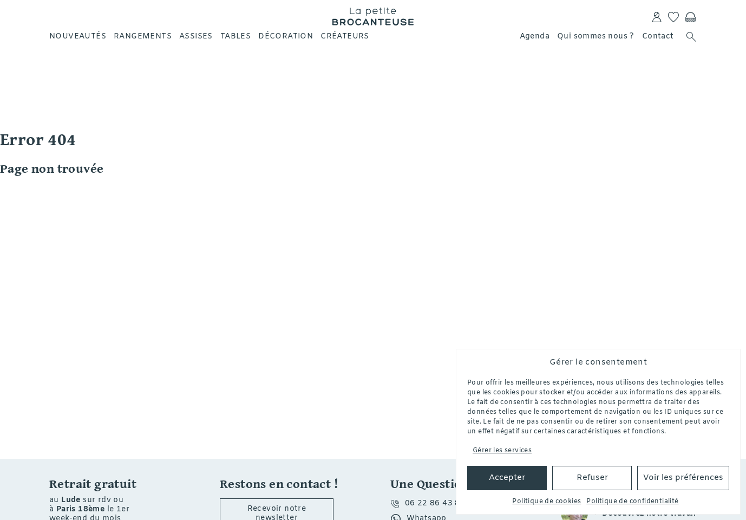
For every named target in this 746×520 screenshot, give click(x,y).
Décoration (285, 36)
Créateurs (344, 36)
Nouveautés (77, 36)
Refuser (592, 477)
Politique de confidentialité (632, 501)
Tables (235, 36)
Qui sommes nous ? (595, 36)
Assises (196, 36)
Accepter (507, 477)
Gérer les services (502, 450)
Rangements (143, 36)
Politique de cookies (546, 501)
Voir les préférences (683, 477)
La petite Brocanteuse (373, 16)
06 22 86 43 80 (435, 503)
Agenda (534, 36)
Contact (658, 36)
